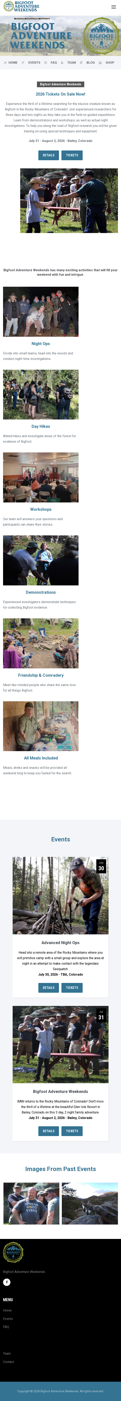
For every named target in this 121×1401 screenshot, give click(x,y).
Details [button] (48, 155)
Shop (110, 62)
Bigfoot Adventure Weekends (60, 1091)
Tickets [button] (72, 155)
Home (13, 62)
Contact (8, 1361)
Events (34, 62)
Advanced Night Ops (60, 942)
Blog (91, 62)
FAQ (54, 62)
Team (72, 62)
